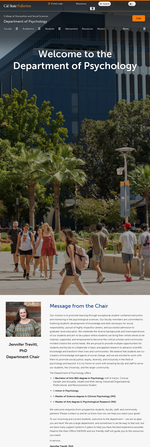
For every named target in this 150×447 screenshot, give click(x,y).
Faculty (8, 28)
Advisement (71, 28)
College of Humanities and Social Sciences (26, 16)
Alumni (101, 28)
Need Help (114, 28)
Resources (87, 28)
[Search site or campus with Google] (114, 4)
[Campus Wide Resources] (87, 4)
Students (49, 28)
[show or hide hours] (101, 8)
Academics (28, 28)
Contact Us (130, 28)
